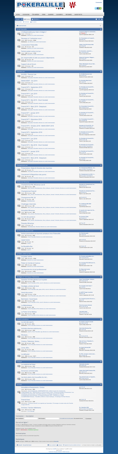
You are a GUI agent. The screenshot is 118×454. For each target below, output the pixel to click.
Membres (36, 19)
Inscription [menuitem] (102, 20)
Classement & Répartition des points (33, 175)
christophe (83, 355)
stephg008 (83, 120)
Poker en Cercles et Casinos (30, 263)
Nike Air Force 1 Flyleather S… (86, 341)
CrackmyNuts (84, 52)
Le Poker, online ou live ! (24, 254)
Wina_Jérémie (31, 188)
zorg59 (82, 101)
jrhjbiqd (82, 46)
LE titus (82, 152)
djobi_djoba (38, 289)
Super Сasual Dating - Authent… (87, 279)
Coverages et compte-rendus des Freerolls (63, 403)
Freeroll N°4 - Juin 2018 (29, 139)
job (28, 41)
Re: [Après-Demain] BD (85, 347)
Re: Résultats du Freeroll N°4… (86, 93)
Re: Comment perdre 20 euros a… (87, 298)
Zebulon (83, 246)
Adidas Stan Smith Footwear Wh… (87, 370)
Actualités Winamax (28, 210)
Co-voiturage (31, 411)
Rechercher (19, 21)
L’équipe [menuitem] (60, 445)
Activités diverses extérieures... (31, 328)
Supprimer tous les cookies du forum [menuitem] (72, 445)
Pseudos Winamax (27, 223)
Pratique (19, 361)
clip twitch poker (83, 311)
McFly (82, 293)
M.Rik (37, 283)
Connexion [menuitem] (99, 20)
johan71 (29, 249)
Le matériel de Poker (28, 364)
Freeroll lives (25, 400)
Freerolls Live (21, 71)
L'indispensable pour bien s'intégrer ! (34, 32)
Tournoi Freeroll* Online (47, 392)
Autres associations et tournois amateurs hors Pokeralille (40, 234)
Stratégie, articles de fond (30, 286)
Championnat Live (22, 165)
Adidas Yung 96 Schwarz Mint (86, 44)
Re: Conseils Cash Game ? (85, 285)
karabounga (83, 280)
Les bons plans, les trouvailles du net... (34, 377)
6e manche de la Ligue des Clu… (87, 210)
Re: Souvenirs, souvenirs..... (86, 51)
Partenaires (69, 14)
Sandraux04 (83, 336)
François (83, 33)
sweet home (25, 240)
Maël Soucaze (66, 451)
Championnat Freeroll (28, 191)
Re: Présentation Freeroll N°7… (86, 119)
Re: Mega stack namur (84, 269)
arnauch (83, 270)
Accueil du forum (22, 25)
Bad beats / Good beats (29, 299)
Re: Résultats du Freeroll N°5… (86, 86)
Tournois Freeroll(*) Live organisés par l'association (40, 403)
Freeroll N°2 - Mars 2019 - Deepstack (33, 107)
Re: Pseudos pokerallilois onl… (86, 256)
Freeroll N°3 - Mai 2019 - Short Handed (34, 100)
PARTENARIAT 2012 (43, 391)
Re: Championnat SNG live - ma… (87, 167)
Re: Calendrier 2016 (84, 407)
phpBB (54, 448)
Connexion (99, 2)
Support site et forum (28, 64)
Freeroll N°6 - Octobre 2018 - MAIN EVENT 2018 (37, 126)
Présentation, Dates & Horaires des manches (36, 168)
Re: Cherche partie (83, 233)
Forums (28, 19)
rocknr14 (41, 283)
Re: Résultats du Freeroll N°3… (86, 99)
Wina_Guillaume (46, 188)
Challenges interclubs (28, 204)
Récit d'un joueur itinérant (85, 305)
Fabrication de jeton (84, 364)
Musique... (24, 335)
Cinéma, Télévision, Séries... (30, 341)
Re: (80, 334)
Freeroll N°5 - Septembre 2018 (31, 132)
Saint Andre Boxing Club (85, 328)
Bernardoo (83, 139)
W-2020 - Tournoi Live (28, 74)
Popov (82, 223)
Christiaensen (84, 107)
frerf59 (82, 159)
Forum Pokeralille (32, 236)
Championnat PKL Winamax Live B (33, 185)
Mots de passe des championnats (57, 391)
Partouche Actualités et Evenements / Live (64, 392)
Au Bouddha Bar (27, 246)
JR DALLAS (83, 306)
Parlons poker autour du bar (31, 51)
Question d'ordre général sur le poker (34, 280)
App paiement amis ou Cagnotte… (87, 376)
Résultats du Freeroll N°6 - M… (86, 125)
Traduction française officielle (55, 451)
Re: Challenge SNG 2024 (85, 203)
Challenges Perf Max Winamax (63, 396)
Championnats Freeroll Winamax (29, 395)
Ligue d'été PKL (26, 404)
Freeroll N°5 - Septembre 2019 (31, 87)
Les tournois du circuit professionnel (33, 269)
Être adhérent (35, 14)
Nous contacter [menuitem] (52, 445)
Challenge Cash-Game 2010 (28, 393)
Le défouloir (25, 354)
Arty (61, 450)
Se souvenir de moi (79, 418)
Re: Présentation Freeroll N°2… (86, 106)
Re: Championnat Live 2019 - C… (87, 174)
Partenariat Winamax (23, 182)
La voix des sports (27, 322)
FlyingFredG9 (84, 378)
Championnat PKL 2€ (28, 198)
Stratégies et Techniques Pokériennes (28, 277)
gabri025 (83, 75)
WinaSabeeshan (38, 188)
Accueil (18, 14)
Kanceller (56, 441)
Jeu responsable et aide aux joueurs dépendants (37, 58)
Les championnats (33, 391)
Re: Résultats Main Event (85, 80)
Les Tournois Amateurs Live (25, 231)
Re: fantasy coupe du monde (86, 321)
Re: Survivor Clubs (83, 216)
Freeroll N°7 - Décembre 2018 (31, 119)
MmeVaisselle (84, 312)
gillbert (82, 39)
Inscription (34, 21)
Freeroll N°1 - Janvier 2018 (30, 151)
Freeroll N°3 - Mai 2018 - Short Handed (34, 145)
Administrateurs (24, 429)
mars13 (82, 329)
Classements (59, 14)
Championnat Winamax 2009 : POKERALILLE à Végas (51, 395)
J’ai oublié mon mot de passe (66, 418)
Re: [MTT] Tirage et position (86, 292)
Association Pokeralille (33, 77)
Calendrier (50, 14)
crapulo (82, 81)
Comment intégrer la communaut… (87, 31)
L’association (26, 14)
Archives (19, 384)
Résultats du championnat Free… (87, 190)
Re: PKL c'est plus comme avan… (87, 353)
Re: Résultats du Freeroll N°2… (86, 144)
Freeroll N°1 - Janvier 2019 (30, 113)
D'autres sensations (22, 319)
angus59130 (84, 88)
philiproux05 (83, 323)
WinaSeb (57, 188)
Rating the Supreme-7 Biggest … (87, 57)
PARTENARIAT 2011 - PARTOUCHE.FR (31, 392)
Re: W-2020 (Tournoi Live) (85, 74)
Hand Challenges (50, 396)
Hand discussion (27, 293)
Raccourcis (22, 20)
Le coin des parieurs (28, 217)
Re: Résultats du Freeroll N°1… (86, 112)
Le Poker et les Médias (29, 312)
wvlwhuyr (83, 342)
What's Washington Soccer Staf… (87, 63)
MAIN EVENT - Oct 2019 (29, 81)
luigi (41, 331)
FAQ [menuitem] (97, 20)
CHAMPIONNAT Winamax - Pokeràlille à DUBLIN (33, 396)
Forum (43, 14)
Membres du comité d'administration (35, 35)
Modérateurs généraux (33, 429)
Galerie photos (78, 14)
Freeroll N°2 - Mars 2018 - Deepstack (33, 158)
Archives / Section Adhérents (31, 408)
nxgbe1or (83, 371)
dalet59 (82, 264)
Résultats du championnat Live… (87, 184)
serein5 (29, 243)
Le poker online (26, 257)
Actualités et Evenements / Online (32, 387)
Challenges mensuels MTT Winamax (55, 393)
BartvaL (83, 114)
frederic (82, 399)
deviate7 (53, 188)
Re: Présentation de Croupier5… (87, 38)
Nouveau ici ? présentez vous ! (31, 38)
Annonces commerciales (29, 371)
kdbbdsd (83, 365)
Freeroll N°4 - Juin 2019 (29, 94)
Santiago (83, 58)
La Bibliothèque (26, 305)
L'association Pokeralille (29, 45)
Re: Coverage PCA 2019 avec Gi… (87, 262)
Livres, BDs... (25, 348)
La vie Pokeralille (22, 29)
